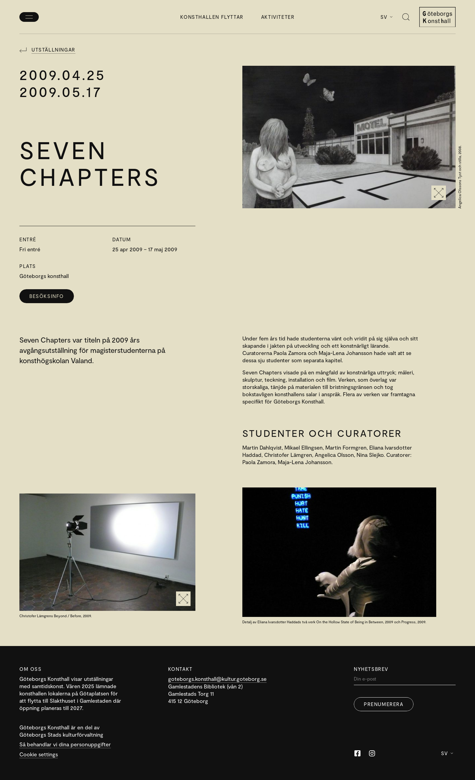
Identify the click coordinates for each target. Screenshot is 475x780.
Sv (386, 17)
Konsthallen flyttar (211, 17)
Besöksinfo (46, 296)
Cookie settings (38, 754)
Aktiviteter (278, 17)
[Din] (405, 680)
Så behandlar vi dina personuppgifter (65, 744)
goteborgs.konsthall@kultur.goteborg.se (217, 678)
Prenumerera (384, 704)
